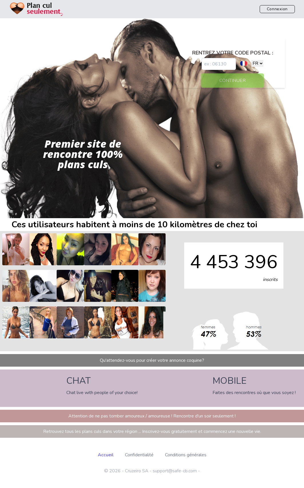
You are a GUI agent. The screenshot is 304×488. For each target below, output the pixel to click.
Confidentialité (139, 455)
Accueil (106, 455)
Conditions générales (185, 455)
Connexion (277, 9)
